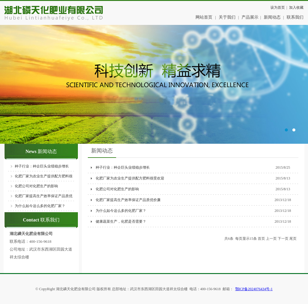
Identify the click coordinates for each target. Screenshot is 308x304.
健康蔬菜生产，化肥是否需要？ (120, 221)
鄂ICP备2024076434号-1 (254, 289)
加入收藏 (296, 7)
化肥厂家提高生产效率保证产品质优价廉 (128, 200)
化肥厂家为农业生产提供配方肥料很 (43, 176)
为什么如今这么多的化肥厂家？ (40, 206)
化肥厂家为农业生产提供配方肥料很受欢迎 (129, 178)
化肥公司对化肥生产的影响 (36, 186)
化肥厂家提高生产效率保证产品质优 (43, 196)
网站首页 (204, 17)
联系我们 (295, 17)
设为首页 (277, 7)
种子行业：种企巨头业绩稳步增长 (42, 166)
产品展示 (250, 17)
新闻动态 (272, 17)
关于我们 (227, 17)
